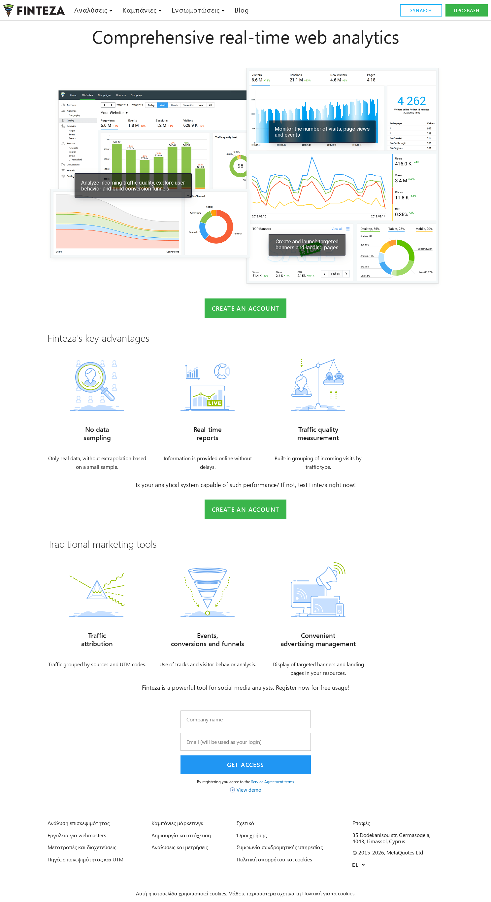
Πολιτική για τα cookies (337, 893)
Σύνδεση (421, 10)
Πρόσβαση (466, 10)
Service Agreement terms (277, 785)
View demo (249, 794)
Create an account (245, 308)
